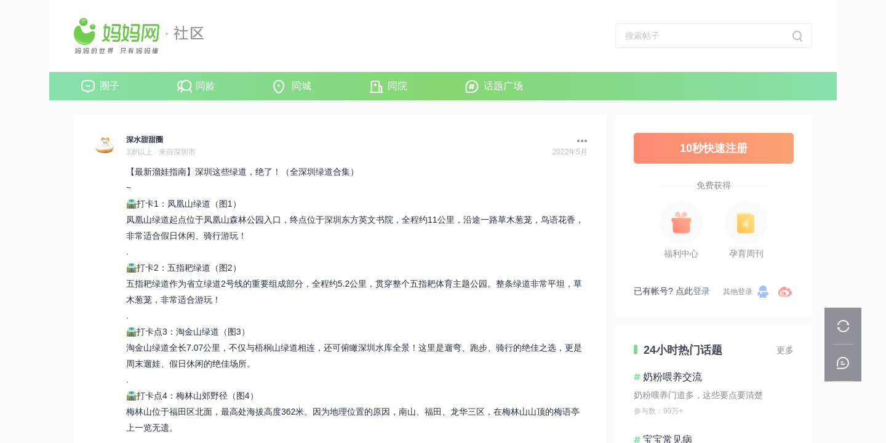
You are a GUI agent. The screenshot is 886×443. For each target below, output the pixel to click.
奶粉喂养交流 (672, 377)
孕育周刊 (746, 253)
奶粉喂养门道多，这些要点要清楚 (698, 395)
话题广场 (503, 86)
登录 (701, 291)
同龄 (205, 86)
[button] (579, 141)
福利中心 (681, 253)
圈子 (109, 86)
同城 (301, 86)
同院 (397, 86)
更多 (785, 350)
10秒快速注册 (714, 148)
